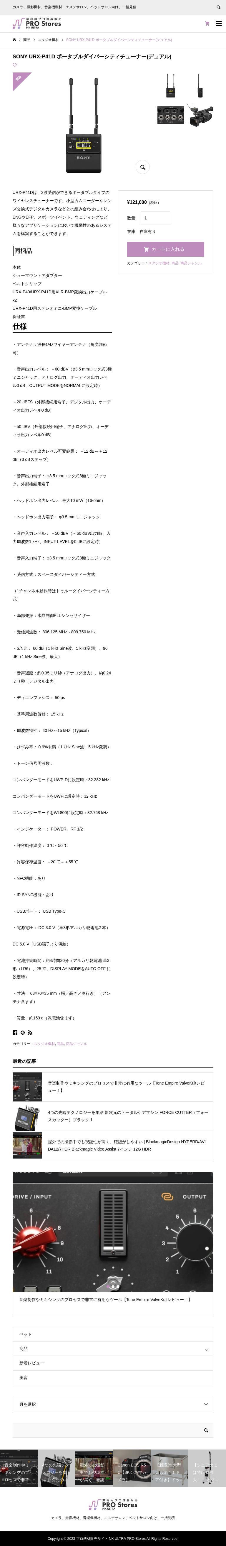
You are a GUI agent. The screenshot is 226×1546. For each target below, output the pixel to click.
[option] (113, 1240)
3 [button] (118, 1286)
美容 (23, 1377)
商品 (60, 1044)
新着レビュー (31, 1363)
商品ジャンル (76, 1044)
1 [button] (108, 1286)
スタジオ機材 (44, 1044)
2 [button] (113, 1286)
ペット (25, 1334)
